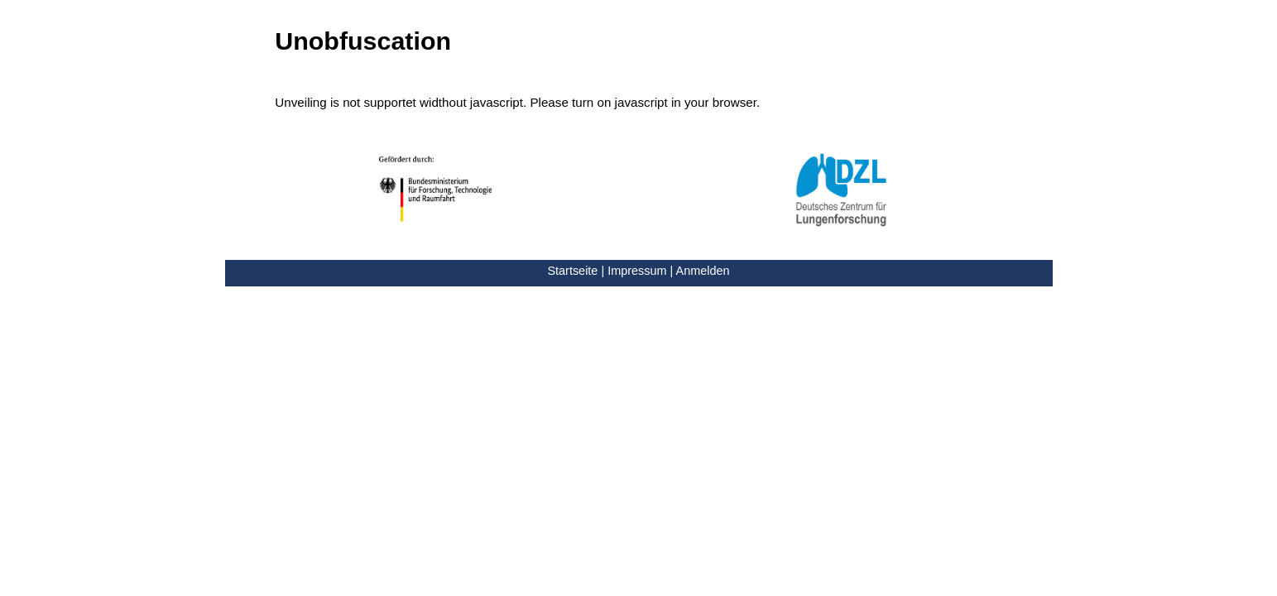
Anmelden (703, 270)
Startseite (572, 270)
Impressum (636, 270)
